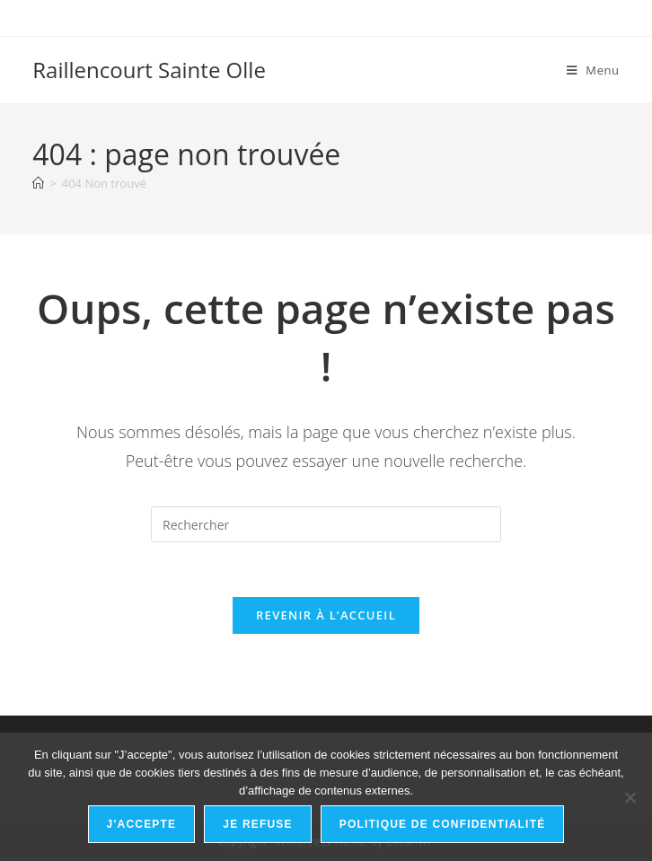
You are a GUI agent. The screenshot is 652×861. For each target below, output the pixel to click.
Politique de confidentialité (442, 824)
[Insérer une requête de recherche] (326, 524)
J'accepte (142, 824)
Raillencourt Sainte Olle (149, 69)
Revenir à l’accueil (326, 615)
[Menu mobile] (593, 70)
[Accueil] (38, 183)
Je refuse (258, 824)
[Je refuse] (630, 797)
